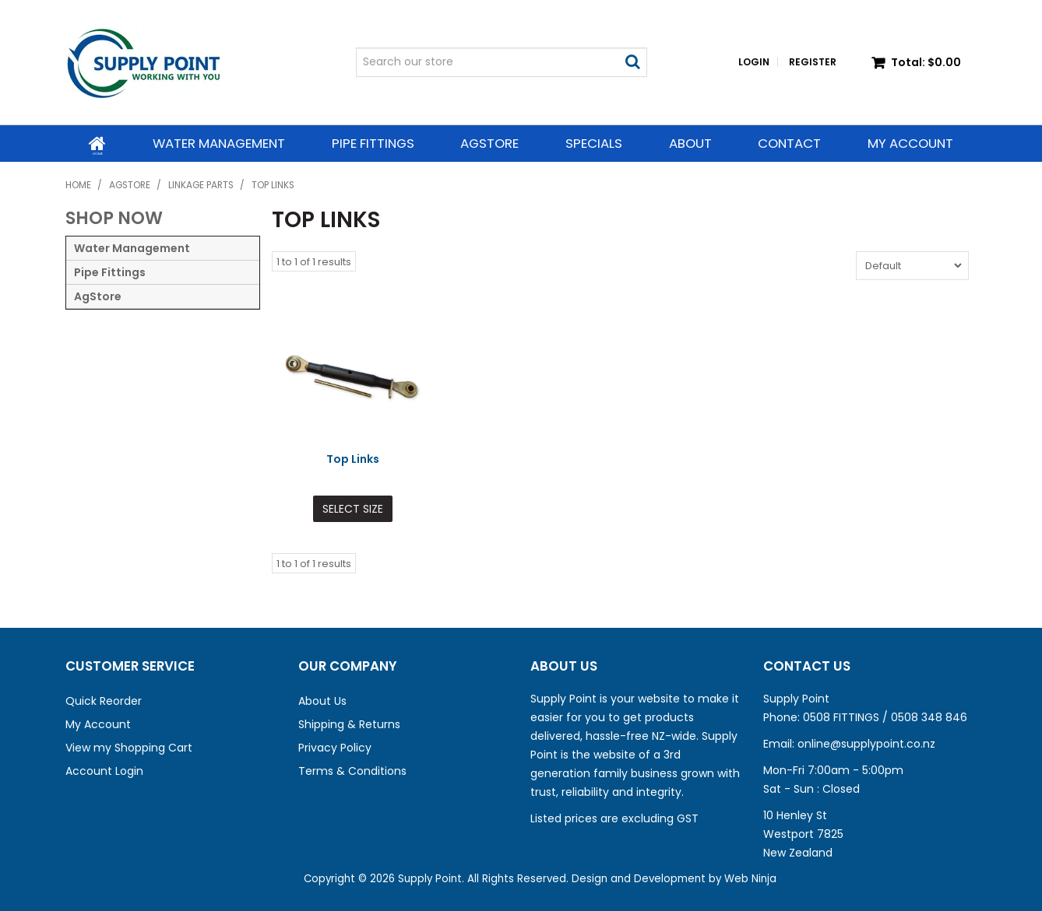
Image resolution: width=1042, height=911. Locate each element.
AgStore (489, 143)
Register (812, 62)
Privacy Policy (334, 747)
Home (97, 142)
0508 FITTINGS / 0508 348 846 (885, 716)
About (690, 143)
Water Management (219, 143)
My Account (910, 143)
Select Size (352, 509)
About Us (322, 700)
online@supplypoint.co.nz (866, 743)
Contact (789, 143)
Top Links (352, 459)
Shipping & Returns (349, 723)
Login (753, 62)
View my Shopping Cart (128, 747)
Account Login (104, 770)
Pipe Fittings (372, 143)
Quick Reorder (103, 700)
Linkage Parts (201, 185)
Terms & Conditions (352, 770)
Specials (593, 143)
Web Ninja (750, 878)
